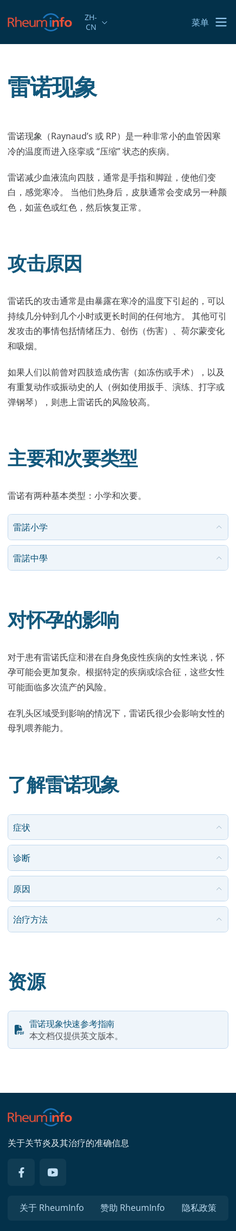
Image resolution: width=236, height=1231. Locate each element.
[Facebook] (21, 1172)
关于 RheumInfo (52, 1208)
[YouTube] (53, 1172)
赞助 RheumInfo (132, 1208)
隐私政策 (199, 1208)
